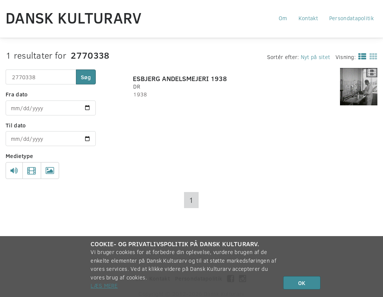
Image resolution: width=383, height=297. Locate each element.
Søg (86, 77)
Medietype (19, 156)
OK (301, 283)
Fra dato (17, 94)
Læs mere (104, 285)
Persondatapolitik (351, 18)
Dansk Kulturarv (74, 17)
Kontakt (308, 18)
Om (283, 18)
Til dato (16, 125)
